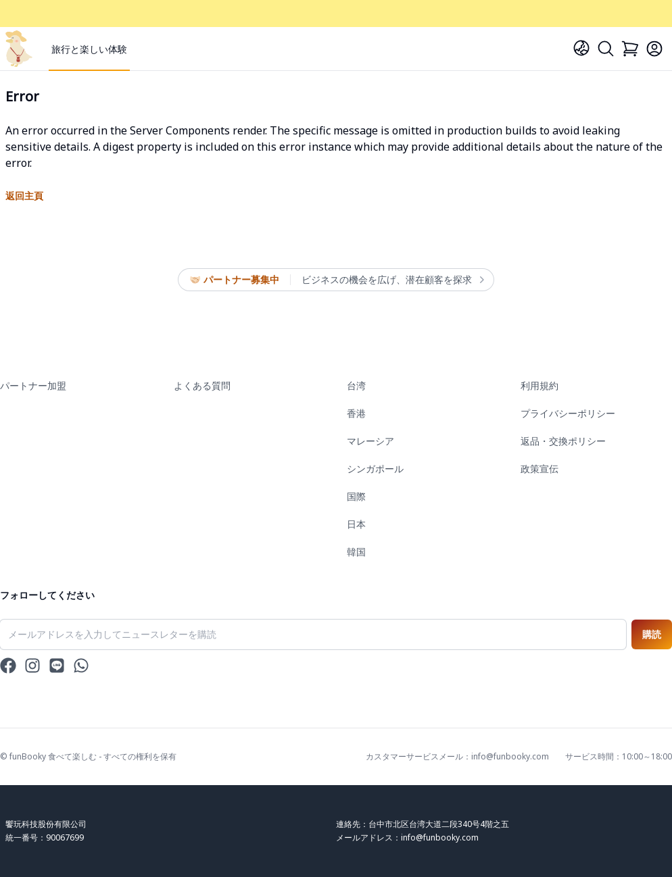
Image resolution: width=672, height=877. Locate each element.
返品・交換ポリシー (563, 440)
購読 (651, 634)
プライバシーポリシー (568, 413)
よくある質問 (202, 385)
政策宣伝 (539, 468)
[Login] (654, 48)
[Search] (606, 48)
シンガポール (375, 468)
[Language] (581, 48)
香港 (356, 413)
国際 (356, 496)
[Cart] (630, 48)
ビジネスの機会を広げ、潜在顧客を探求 (392, 280)
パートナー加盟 (33, 385)
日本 (356, 524)
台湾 (356, 385)
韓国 (356, 551)
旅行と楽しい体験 (89, 49)
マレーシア (370, 440)
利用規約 (539, 385)
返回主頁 (24, 195)
